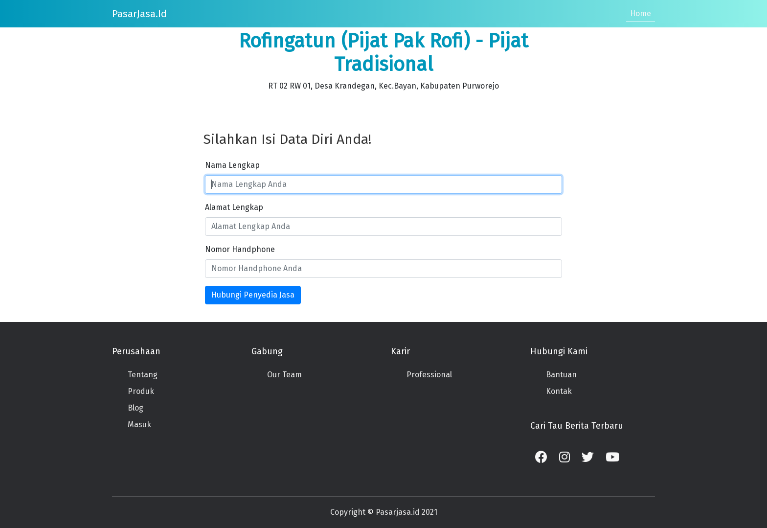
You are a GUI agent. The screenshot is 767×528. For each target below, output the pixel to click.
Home (640, 13)
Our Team (284, 374)
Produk (141, 391)
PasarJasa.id (139, 14)
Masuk (139, 424)
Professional (429, 374)
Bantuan (561, 374)
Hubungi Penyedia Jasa (252, 294)
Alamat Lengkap (234, 207)
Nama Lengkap (232, 165)
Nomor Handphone (240, 249)
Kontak (559, 391)
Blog (135, 408)
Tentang (143, 374)
